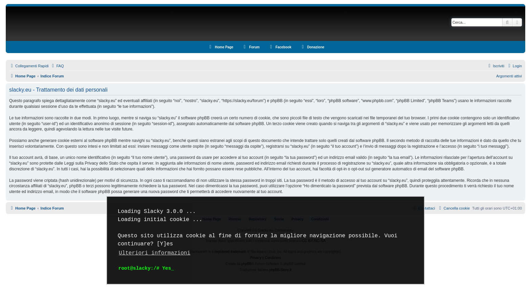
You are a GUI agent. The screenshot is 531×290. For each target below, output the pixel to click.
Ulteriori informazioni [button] (154, 253)
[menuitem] (57, 66)
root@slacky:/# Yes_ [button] (146, 268)
